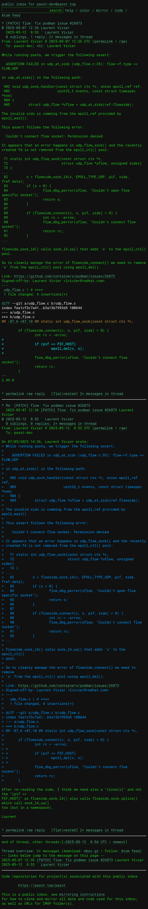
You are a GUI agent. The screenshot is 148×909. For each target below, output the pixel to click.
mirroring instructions (82, 894)
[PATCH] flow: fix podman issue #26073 (79, 410)
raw (122, 41)
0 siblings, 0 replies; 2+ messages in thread (51, 423)
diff (6, 303)
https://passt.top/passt (42, 885)
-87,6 (13, 321)
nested (69, 393)
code (119, 10)
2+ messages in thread (101, 393)
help (69, 10)
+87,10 (26, 321)
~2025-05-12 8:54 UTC (85, 842)
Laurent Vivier (59, 32)
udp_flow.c (14, 289)
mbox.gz (91, 851)
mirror (102, 10)
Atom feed (11, 15)
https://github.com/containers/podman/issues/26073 (64, 276)
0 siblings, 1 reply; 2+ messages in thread (49, 36)
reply (40, 393)
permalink (103, 41)
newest (119, 842)
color (85, 10)
